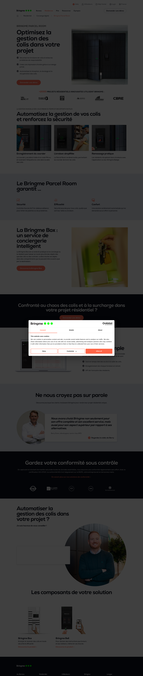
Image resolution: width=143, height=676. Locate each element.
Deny (44, 351)
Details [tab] (71, 330)
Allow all (99, 351)
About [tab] (100, 330)
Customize (71, 351)
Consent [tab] (43, 330)
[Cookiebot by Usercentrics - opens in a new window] (104, 323)
